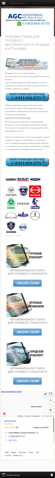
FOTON (8, 455)
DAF (37, 452)
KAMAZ (13, 452)
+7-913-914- (35, 23)
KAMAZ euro (17, 455)
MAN (7, 452)
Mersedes (22, 452)
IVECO (31, 452)
